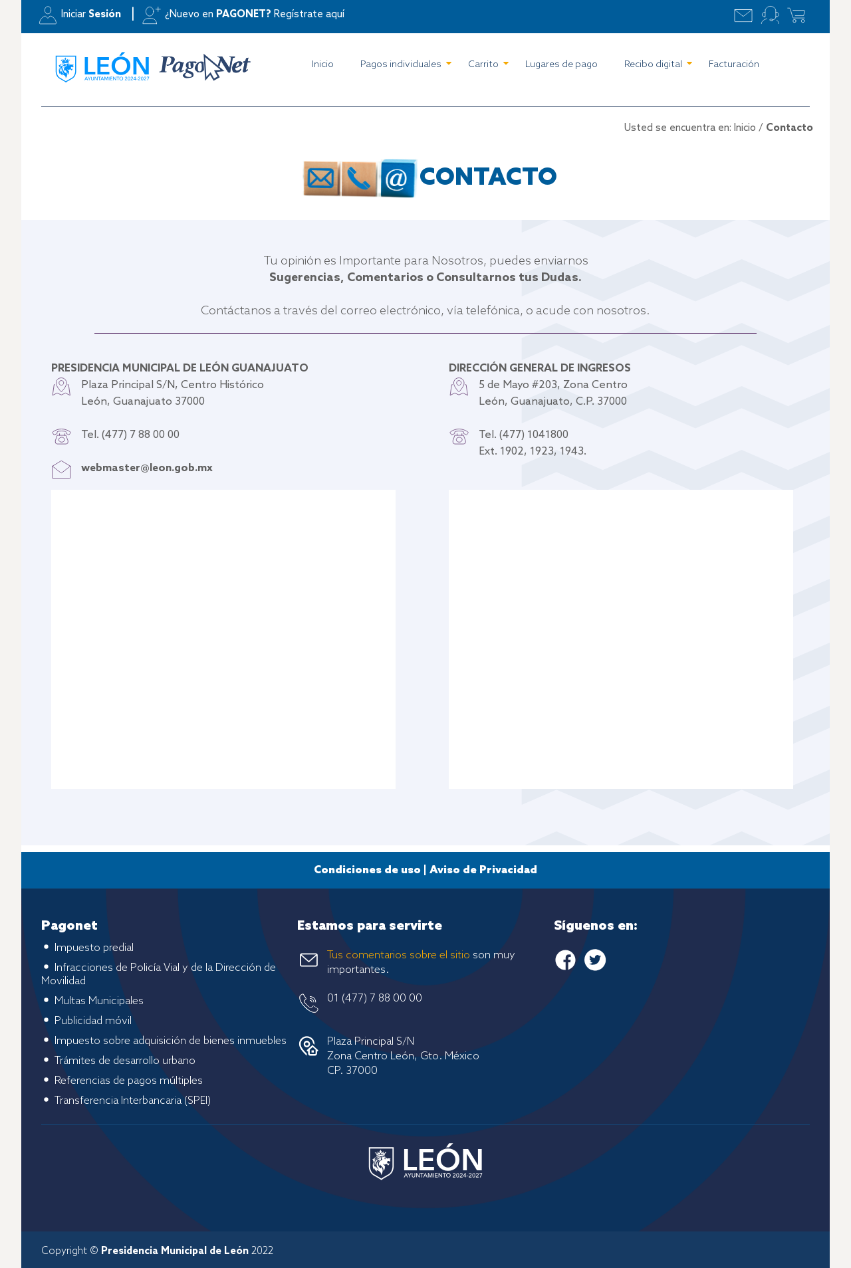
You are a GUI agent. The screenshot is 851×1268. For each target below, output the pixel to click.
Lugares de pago (561, 64)
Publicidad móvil (93, 1021)
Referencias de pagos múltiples (129, 1081)
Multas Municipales (99, 1001)
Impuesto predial (94, 948)
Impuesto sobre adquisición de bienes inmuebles (171, 1041)
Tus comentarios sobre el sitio (398, 955)
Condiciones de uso (367, 870)
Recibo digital (653, 64)
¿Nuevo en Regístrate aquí (254, 15)
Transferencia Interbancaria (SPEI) (133, 1101)
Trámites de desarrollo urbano (125, 1061)
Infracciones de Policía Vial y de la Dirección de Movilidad (158, 975)
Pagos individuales (400, 64)
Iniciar (91, 15)
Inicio (323, 64)
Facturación (734, 64)
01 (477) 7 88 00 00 (374, 998)
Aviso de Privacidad (483, 870)
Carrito (483, 64)
